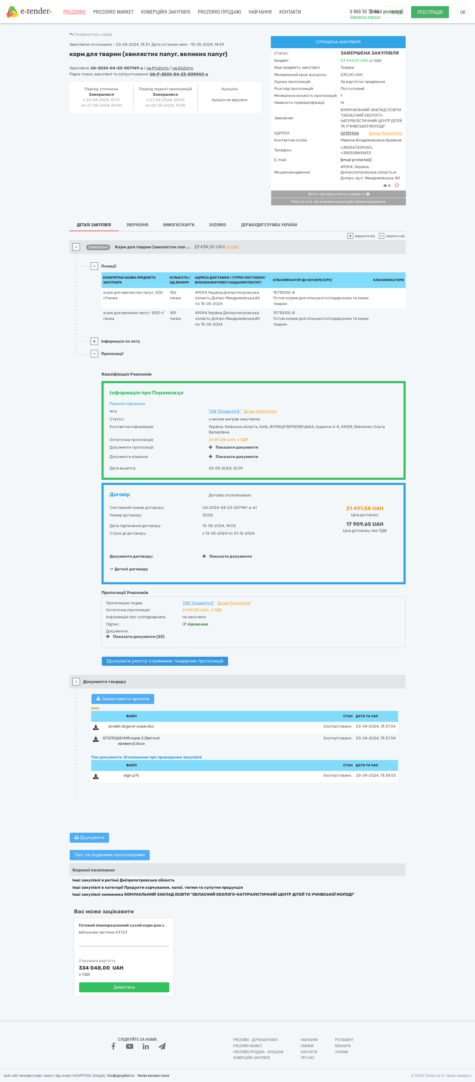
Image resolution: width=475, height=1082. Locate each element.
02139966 (349, 133)
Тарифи (341, 1052)
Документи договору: (131, 556)
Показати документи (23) (135, 636)
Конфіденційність (121, 1076)
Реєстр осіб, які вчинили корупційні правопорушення (338, 202)
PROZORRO (74, 12)
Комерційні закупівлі (165, 12)
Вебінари (342, 1046)
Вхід (396, 12)
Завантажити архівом (122, 699)
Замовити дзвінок (365, 17)
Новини (307, 1046)
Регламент (344, 1040)
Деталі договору (129, 569)
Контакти (290, 12)
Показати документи (233, 447)
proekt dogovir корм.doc (131, 726)
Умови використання (153, 1076)
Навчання (260, 12)
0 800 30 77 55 (364, 12)
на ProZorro (158, 68)
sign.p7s (131, 775)
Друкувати (89, 837)
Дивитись (124, 987)
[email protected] (355, 160)
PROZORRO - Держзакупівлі (255, 1040)
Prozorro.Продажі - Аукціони (258, 1052)
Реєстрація (430, 12)
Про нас (307, 1058)
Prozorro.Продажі (219, 12)
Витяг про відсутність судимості (338, 194)
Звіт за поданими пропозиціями (110, 855)
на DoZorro (182, 68)
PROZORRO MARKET (113, 12)
